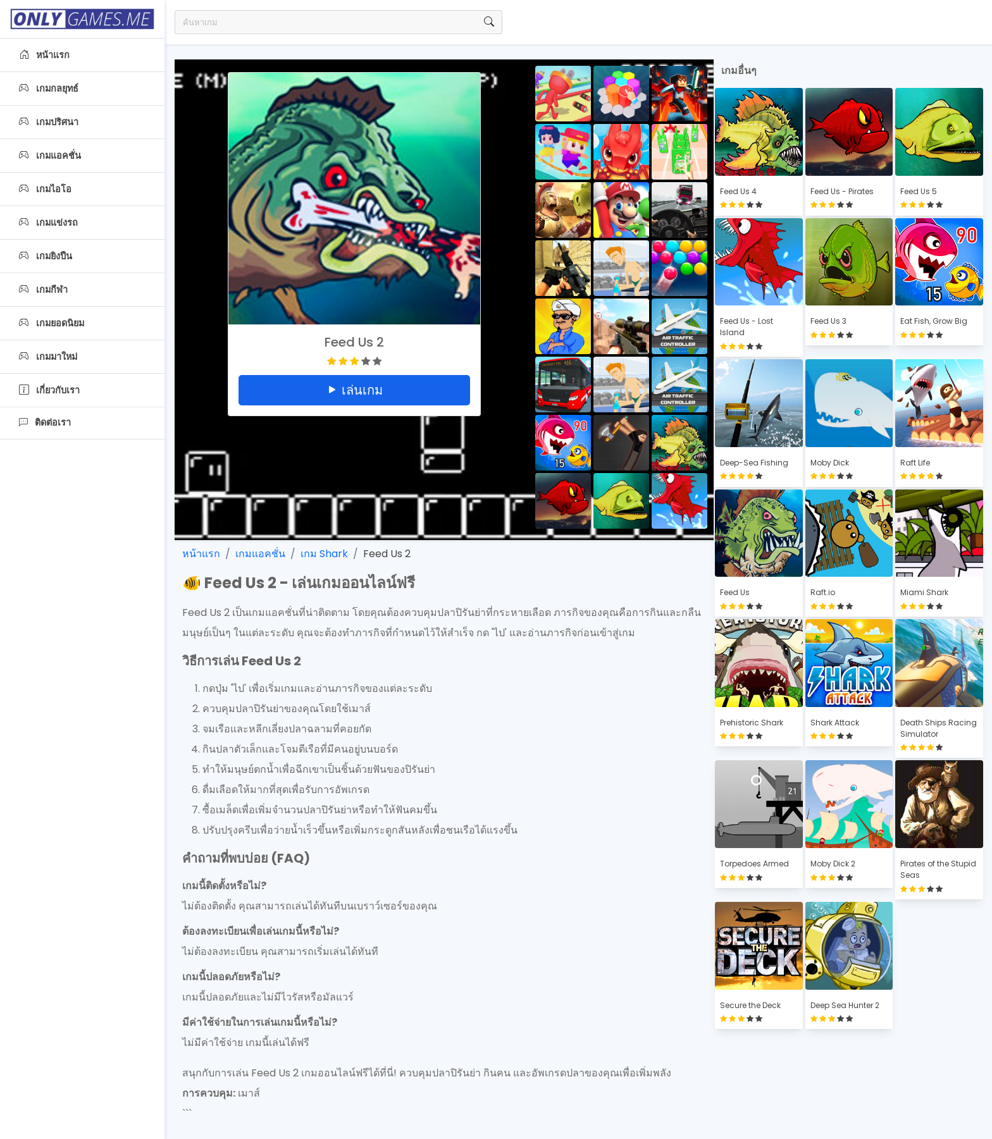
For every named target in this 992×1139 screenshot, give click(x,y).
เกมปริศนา (48, 122)
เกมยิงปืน (45, 256)
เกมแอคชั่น (50, 155)
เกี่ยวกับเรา (49, 390)
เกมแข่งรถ (48, 222)
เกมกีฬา (43, 289)
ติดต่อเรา (45, 422)
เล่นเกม (354, 390)
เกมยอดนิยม (51, 323)
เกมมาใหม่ (48, 356)
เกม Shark (324, 553)
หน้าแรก (44, 55)
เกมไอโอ (45, 189)
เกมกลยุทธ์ (48, 88)
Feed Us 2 (387, 553)
